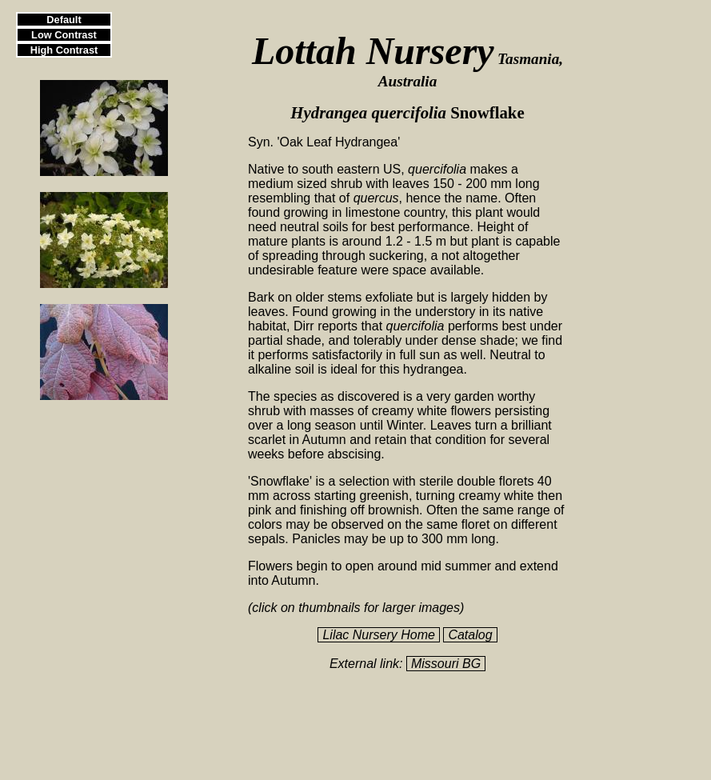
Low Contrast (64, 35)
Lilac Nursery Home (378, 635)
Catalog (470, 635)
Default (63, 20)
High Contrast (64, 50)
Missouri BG (446, 663)
